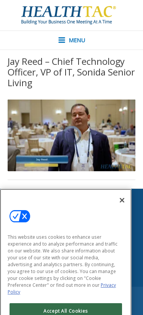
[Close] (122, 207)
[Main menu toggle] (72, 40)
